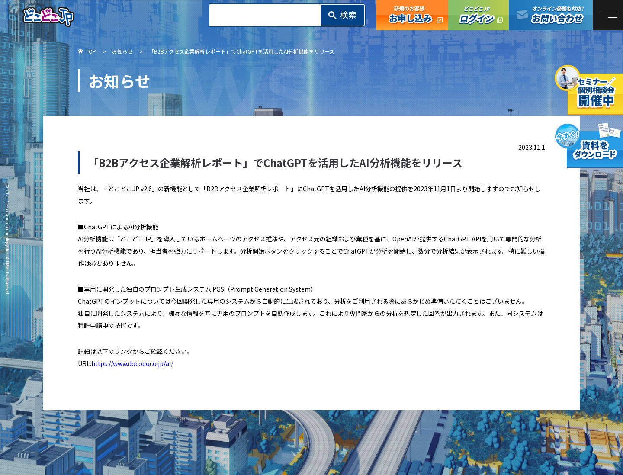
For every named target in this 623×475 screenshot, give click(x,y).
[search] (267, 15)
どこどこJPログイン (478, 15)
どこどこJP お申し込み (412, 15)
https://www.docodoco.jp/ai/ (132, 363)
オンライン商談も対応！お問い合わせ (551, 15)
